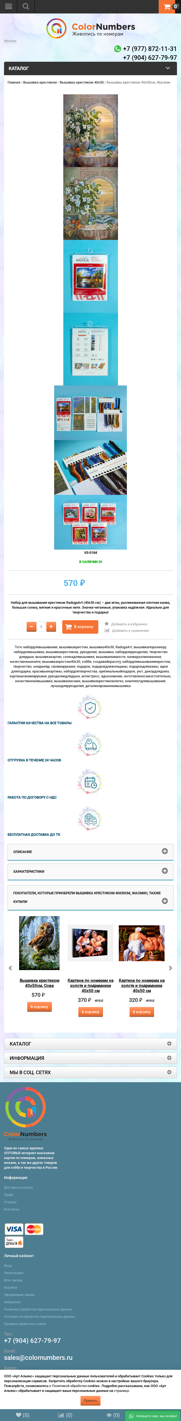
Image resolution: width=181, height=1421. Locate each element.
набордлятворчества (80, 671)
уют (140, 671)
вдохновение (111, 676)
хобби (86, 662)
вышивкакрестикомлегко (102, 681)
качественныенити (25, 662)
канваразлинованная (144, 657)
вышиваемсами (67, 681)
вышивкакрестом (73, 647)
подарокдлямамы (143, 666)
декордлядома (157, 671)
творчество (22, 666)
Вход (8, 1266)
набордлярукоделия (131, 652)
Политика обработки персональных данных (38, 1309)
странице (121, 1391)
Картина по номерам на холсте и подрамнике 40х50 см (90, 985)
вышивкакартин (48, 657)
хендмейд (41, 666)
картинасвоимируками (28, 676)
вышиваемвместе (111, 657)
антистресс (90, 676)
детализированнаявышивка (108, 686)
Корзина (10, 1287)
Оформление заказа (19, 1295)
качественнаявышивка (34, 681)
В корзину (79, 626)
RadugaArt (124, 647)
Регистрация (13, 1273)
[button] (152, 1415)
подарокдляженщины (109, 666)
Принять (91, 1401)
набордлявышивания (40, 647)
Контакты (11, 1209)
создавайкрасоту (107, 662)
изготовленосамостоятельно (147, 676)
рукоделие (88, 652)
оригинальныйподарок (117, 671)
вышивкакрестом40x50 (61, 662)
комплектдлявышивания (145, 681)
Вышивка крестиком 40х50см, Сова (39, 983)
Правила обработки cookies (25, 1324)
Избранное (12, 1302)
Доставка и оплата (18, 1187)
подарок (83, 666)
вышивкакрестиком (62, 652)
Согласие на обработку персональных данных (39, 1317)
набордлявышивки (29, 652)
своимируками (63, 666)
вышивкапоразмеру (150, 647)
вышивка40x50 (101, 647)
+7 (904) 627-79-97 (32, 1340)
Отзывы (10, 1202)
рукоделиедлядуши (64, 676)
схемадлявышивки (78, 657)
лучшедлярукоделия (67, 686)
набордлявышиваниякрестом (146, 662)
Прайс (8, 1195)
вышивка (106, 652)
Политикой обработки (69, 1386)
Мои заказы (13, 1280)
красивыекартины (47, 671)
